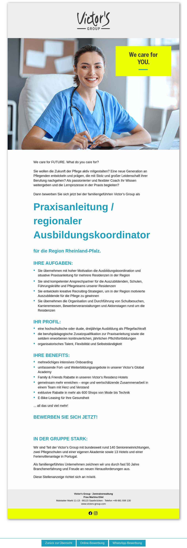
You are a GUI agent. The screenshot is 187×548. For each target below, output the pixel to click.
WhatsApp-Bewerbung (127, 543)
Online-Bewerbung (92, 543)
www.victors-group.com (93, 503)
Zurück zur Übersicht (58, 543)
